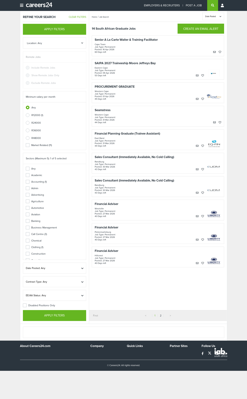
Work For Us (97, 353)
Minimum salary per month (40, 97)
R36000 (36, 130)
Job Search (104, 16)
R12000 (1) (37, 115)
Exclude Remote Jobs (43, 83)
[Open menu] (21, 5)
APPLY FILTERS (54, 29)
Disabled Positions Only (39, 305)
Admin (32, 188)
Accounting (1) (36, 182)
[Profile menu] (222, 5)
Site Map (131, 358)
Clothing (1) (34, 247)
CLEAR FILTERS (77, 17)
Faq (129, 378)
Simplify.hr (175, 353)
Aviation (33, 214)
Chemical (33, 241)
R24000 (36, 123)
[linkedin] (217, 353)
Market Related (39, 145)
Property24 (176, 363)
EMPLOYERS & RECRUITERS (162, 5)
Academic (34, 175)
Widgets (131, 368)
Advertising (35, 195)
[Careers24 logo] (37, 5)
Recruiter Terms (136, 373)
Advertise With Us (100, 358)
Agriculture (35, 201)
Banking (33, 221)
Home (94, 16)
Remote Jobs (33, 57)
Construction (36, 254)
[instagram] (224, 353)
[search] (212, 5)
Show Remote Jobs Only (45, 75)
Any (33, 107)
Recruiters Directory (138, 353)
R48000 (36, 138)
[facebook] (203, 353)
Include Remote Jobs (43, 68)
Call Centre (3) (36, 234)
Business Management (41, 228)
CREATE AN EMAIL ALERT (200, 29)
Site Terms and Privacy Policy (143, 363)
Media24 (174, 368)
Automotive (35, 208)
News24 (174, 358)
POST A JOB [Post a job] (194, 5)
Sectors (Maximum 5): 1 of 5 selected (46, 158)
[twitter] (210, 353)
